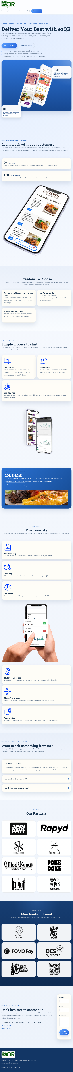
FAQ (28, 11)
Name (61, 997)
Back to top (6, 1067)
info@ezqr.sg (6, 1028)
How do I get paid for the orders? (16, 788)
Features (22, 11)
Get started (37, 11)
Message (62, 1015)
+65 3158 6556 (7, 1025)
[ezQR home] (8, 4)
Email (61, 1006)
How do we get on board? (13, 763)
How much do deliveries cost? (15, 779)
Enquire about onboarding (16, 485)
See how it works (27, 45)
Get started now (9, 45)
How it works (14, 11)
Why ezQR (5, 11)
